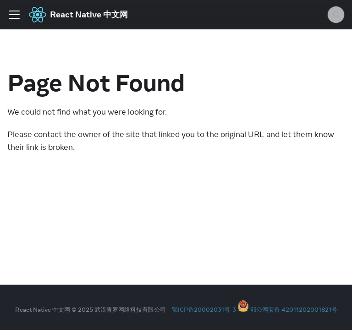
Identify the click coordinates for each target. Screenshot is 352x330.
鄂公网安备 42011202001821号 (293, 309)
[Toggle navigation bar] (14, 15)
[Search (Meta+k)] (336, 14)
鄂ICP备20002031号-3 (204, 309)
